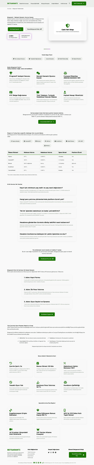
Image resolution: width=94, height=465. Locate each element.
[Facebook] (53, 452)
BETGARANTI (12, 3)
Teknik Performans (24, 3)
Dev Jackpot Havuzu (19, 58)
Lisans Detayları (50, 58)
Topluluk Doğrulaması (35, 58)
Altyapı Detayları (45, 3)
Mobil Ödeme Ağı (63, 58)
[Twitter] (48, 452)
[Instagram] (51, 452)
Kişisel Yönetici (76, 58)
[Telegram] (55, 452)
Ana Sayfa (9, 8)
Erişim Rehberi (55, 3)
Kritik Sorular (64, 3)
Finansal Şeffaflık (35, 3)
